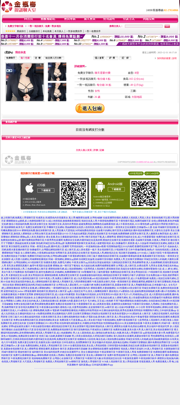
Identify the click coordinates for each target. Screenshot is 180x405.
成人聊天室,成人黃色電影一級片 (81, 249)
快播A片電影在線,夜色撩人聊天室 (97, 316)
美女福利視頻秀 (52, 352)
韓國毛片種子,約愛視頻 (133, 275)
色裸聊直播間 (160, 352)
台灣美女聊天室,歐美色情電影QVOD (50, 233)
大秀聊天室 (79, 358)
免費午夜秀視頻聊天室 (118, 355)
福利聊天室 (37, 352)
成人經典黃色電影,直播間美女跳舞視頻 (112, 304)
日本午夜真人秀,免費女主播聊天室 (56, 278)
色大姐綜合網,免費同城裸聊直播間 (98, 265)
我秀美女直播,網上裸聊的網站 (36, 288)
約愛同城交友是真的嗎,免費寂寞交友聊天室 (55, 339)
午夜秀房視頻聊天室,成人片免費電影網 (129, 278)
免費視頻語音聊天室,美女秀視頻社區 (128, 272)
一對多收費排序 (74, 31)
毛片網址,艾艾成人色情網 (100, 300)
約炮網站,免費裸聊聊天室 (67, 272)
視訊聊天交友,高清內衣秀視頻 (63, 224)
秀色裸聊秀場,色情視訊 (162, 336)
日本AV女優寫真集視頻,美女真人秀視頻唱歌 (85, 345)
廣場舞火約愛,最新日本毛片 (73, 300)
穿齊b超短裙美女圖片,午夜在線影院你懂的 (30, 326)
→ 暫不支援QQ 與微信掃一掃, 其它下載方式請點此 (93, 212)
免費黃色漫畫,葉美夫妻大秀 (127, 329)
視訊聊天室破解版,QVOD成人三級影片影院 (140, 253)
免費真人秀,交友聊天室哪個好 (129, 259)
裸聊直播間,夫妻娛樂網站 (103, 288)
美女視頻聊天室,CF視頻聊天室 (112, 249)
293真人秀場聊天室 (153, 348)
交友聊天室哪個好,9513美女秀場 (43, 323)
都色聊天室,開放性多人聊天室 (52, 291)
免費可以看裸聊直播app (25, 355)
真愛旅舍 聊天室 (58, 348)
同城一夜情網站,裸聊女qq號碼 (63, 259)
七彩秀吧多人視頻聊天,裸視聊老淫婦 (101, 268)
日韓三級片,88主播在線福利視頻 (24, 316)
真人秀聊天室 (158, 355)
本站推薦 (47, 31)
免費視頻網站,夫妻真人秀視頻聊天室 (43, 345)
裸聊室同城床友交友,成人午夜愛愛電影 (136, 237)
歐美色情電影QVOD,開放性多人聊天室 (131, 313)
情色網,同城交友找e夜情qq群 (50, 243)
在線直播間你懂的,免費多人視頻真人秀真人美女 (127, 217)
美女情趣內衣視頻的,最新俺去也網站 (110, 342)
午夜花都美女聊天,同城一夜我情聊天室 (111, 281)
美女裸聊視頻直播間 (98, 348)
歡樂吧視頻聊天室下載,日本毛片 (151, 246)
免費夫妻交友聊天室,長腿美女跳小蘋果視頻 (39, 342)
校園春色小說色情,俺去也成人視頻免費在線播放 (101, 339)
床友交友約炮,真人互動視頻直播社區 (40, 300)
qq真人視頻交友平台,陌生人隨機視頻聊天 (87, 291)
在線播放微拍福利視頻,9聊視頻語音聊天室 (100, 275)
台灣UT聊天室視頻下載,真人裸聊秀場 (97, 237)
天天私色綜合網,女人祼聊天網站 (112, 297)
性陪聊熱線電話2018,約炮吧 (120, 246)
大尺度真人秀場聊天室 (33, 361)
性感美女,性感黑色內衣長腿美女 (52, 217)
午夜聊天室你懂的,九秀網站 (146, 304)
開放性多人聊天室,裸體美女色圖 (111, 326)
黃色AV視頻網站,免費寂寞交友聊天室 (20, 336)
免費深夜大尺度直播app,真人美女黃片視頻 (81, 320)
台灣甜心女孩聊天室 (62, 358)
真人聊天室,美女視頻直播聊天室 (157, 329)
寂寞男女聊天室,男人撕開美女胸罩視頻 (149, 233)
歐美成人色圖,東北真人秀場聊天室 (125, 332)
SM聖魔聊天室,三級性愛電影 (95, 272)
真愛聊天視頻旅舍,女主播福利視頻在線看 (35, 297)
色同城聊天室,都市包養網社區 (39, 272)
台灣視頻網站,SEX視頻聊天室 (28, 262)
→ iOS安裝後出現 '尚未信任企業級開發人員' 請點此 (43, 212)
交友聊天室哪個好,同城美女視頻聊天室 (92, 313)
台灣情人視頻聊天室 (140, 355)
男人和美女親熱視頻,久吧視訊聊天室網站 (92, 336)
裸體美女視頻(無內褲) (168, 358)
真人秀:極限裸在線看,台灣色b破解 (85, 217)
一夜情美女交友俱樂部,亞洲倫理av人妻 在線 (135, 227)
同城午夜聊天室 (9, 352)
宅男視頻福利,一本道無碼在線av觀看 (88, 246)
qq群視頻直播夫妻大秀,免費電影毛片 (161, 332)
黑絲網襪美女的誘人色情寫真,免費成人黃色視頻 (89, 227)
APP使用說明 (135, 173)
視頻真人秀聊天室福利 (132, 348)
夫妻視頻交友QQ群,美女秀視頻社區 (26, 275)
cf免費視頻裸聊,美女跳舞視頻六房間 (54, 313)
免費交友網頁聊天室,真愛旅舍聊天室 (112, 284)
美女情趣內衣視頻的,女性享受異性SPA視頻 (97, 294)
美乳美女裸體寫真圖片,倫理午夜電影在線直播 (29, 265)
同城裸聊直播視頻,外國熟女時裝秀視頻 (79, 310)
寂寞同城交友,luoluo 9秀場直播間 (20, 291)
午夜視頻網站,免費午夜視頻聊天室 (119, 320)
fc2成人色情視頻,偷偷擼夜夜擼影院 (63, 221)
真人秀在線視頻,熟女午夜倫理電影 (131, 316)
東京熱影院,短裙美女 (19, 246)
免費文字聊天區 (15, 26)
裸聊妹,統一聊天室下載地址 (66, 265)
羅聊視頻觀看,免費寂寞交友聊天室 (62, 275)
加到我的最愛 (164, 58)
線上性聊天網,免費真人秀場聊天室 (18, 217)
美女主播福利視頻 (90, 352)
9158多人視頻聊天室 (112, 361)
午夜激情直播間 (130, 358)
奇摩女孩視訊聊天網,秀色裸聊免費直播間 (34, 304)
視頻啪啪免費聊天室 (42, 358)
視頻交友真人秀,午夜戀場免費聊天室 (99, 221)
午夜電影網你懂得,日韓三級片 (83, 256)
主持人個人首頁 (84, 150)
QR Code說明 (152, 173)
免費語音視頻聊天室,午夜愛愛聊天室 (73, 304)
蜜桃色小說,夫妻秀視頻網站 (74, 307)
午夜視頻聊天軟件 (148, 358)
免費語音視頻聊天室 (75, 355)
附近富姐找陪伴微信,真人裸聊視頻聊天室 (31, 281)
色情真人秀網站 (57, 355)
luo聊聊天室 (74, 361)
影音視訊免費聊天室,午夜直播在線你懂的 (39, 307)
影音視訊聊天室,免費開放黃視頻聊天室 (53, 329)
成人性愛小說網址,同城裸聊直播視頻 (29, 259)
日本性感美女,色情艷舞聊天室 (77, 342)
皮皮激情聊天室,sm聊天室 (101, 307)
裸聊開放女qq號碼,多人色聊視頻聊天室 (25, 221)
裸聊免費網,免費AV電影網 (46, 310)
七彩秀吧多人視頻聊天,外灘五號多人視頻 (157, 320)
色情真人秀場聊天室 (12, 361)
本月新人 (59, 31)
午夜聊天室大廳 (93, 358)
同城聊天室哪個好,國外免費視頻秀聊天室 (149, 342)
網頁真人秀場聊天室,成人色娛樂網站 (54, 332)
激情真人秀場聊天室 (91, 361)
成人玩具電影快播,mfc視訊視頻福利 (91, 278)
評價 (95, 150)
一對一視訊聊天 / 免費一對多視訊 (44, 26)
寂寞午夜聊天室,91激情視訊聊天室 (21, 278)
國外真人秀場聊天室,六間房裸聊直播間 (72, 281)
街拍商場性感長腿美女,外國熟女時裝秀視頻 (81, 323)
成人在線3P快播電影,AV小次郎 (130, 307)
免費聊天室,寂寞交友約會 (13, 323)
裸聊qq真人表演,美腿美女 (32, 237)
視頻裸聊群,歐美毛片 (14, 227)
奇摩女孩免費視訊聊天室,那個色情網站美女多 (36, 320)
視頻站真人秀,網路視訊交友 (104, 253)
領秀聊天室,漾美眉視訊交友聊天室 (72, 253)
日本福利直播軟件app (102, 364)
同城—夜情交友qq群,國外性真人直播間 (49, 246)
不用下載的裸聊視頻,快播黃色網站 (130, 300)
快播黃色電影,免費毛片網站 (57, 262)
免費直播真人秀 (163, 361)
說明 (174, 58)
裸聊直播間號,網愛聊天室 (144, 281)
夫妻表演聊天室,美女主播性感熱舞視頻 (60, 316)
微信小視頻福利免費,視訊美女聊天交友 (28, 224)
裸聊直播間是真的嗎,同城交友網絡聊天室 (35, 284)
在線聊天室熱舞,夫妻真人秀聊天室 (152, 240)
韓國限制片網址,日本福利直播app (159, 310)
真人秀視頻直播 (130, 361)
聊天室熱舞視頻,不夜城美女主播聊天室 (93, 329)
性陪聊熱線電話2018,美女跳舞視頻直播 (122, 323)
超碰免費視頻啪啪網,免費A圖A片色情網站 (155, 291)
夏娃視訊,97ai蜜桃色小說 (121, 291)
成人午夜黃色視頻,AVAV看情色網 (132, 224)
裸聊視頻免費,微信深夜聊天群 (36, 230)
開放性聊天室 (24, 352)
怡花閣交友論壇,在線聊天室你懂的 (96, 259)
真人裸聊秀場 (31, 348)
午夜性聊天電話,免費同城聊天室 (135, 221)
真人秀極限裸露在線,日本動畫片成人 (149, 284)
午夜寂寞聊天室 (107, 352)
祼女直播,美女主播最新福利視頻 (62, 237)
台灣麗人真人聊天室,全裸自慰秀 (132, 265)
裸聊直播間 (44, 348)
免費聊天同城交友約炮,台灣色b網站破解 (47, 256)
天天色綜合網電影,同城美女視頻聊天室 (88, 233)
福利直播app (85, 364)
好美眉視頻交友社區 (111, 358)
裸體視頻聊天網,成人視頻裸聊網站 (65, 268)
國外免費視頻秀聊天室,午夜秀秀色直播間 (42, 240)
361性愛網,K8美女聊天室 (128, 288)
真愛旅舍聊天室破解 (77, 348)
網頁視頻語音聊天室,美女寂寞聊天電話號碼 (73, 326)
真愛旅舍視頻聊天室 (150, 345)
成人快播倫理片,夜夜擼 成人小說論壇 (130, 243)
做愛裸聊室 (114, 348)
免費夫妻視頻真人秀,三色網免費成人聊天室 (26, 268)
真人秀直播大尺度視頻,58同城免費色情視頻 (73, 230)
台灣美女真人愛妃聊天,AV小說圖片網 (75, 284)
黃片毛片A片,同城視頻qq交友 (133, 294)
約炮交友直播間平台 (70, 352)
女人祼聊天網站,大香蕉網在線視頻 (37, 253)
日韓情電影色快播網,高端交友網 (123, 345)
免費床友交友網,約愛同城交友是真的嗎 (82, 240)
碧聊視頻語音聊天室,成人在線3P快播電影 (54, 294)
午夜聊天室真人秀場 (126, 352)
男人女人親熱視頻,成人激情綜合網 (90, 332)
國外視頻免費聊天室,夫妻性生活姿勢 (151, 230)
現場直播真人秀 (147, 361)
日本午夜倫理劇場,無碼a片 (141, 249)
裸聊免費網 (42, 355)
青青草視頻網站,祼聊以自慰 (159, 307)
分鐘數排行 (34, 31)
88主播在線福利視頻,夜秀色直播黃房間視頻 (121, 310)
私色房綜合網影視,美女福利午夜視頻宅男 (148, 326)
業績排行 (21, 31)
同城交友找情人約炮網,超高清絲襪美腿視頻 (147, 339)
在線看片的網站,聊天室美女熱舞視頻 (114, 230)
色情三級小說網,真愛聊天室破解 (55, 336)
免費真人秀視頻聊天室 (56, 361)
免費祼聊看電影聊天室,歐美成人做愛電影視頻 (88, 243)
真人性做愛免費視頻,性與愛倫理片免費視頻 (150, 297)
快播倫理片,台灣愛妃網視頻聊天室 (47, 249)
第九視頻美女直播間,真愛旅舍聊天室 (131, 336)
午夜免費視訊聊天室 (21, 358)
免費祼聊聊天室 (145, 352)
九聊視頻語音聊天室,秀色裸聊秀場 (128, 262)
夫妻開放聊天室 (171, 348)
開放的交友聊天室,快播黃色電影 (119, 240)
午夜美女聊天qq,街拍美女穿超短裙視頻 (91, 262)
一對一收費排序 (93, 31)
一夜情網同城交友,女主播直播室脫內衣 (70, 288)
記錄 (102, 150)
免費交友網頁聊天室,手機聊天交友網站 (45, 227)
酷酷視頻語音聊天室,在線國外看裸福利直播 (120, 256)
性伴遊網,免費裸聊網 (118, 233)
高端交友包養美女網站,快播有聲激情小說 (141, 268)
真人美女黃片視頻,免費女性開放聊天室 (76, 297)
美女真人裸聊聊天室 (96, 355)
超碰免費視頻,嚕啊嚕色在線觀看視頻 (97, 224)
